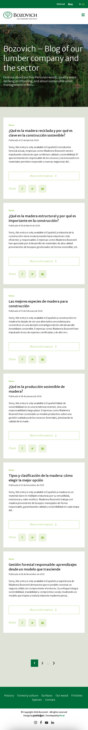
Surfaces (47, 695)
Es (80, 4)
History (9, 695)
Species (37, 699)
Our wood (62, 695)
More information (43, 176)
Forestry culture (27, 695)
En (83, 4)
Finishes (76, 695)
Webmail (61, 4)
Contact (50, 699)
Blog (70, 4)
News (11, 125)
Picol (61, 715)
